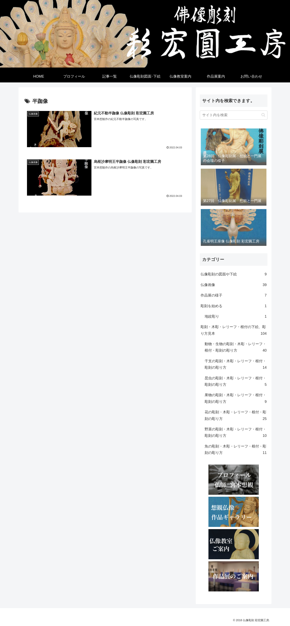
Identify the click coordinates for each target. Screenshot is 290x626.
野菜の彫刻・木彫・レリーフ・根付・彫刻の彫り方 (236, 433)
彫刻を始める (234, 306)
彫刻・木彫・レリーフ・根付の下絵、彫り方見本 (234, 331)
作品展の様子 (234, 295)
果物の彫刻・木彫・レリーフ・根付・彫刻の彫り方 (236, 399)
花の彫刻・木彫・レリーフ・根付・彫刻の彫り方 (236, 416)
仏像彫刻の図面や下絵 (234, 274)
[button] (263, 115)
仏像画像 (234, 285)
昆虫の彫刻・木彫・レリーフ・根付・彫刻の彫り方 (236, 382)
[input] (233, 115)
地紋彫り (236, 316)
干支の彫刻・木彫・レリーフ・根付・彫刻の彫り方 (236, 365)
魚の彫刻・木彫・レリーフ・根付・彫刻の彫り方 (236, 450)
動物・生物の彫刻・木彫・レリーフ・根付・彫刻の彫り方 (236, 348)
